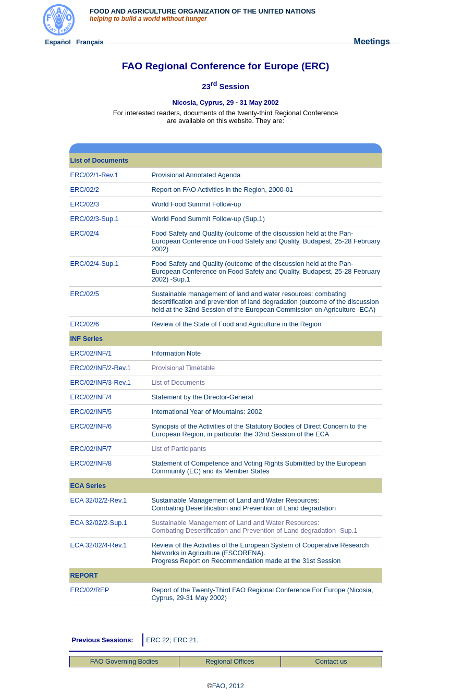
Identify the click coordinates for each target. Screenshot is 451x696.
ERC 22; (159, 640)
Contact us (331, 661)
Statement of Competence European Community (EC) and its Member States (259, 467)
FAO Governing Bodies (124, 661)
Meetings (372, 41)
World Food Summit (196, 204)
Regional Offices (229, 661)
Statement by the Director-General (202, 397)
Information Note (176, 353)
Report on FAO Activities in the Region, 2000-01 (223, 189)
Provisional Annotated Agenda (196, 175)
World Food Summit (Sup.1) (208, 219)
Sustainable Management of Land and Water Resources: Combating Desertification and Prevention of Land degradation (244, 504)
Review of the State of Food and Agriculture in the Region (237, 324)
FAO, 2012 (228, 686)
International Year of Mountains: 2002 (207, 412)
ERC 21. (185, 640)
